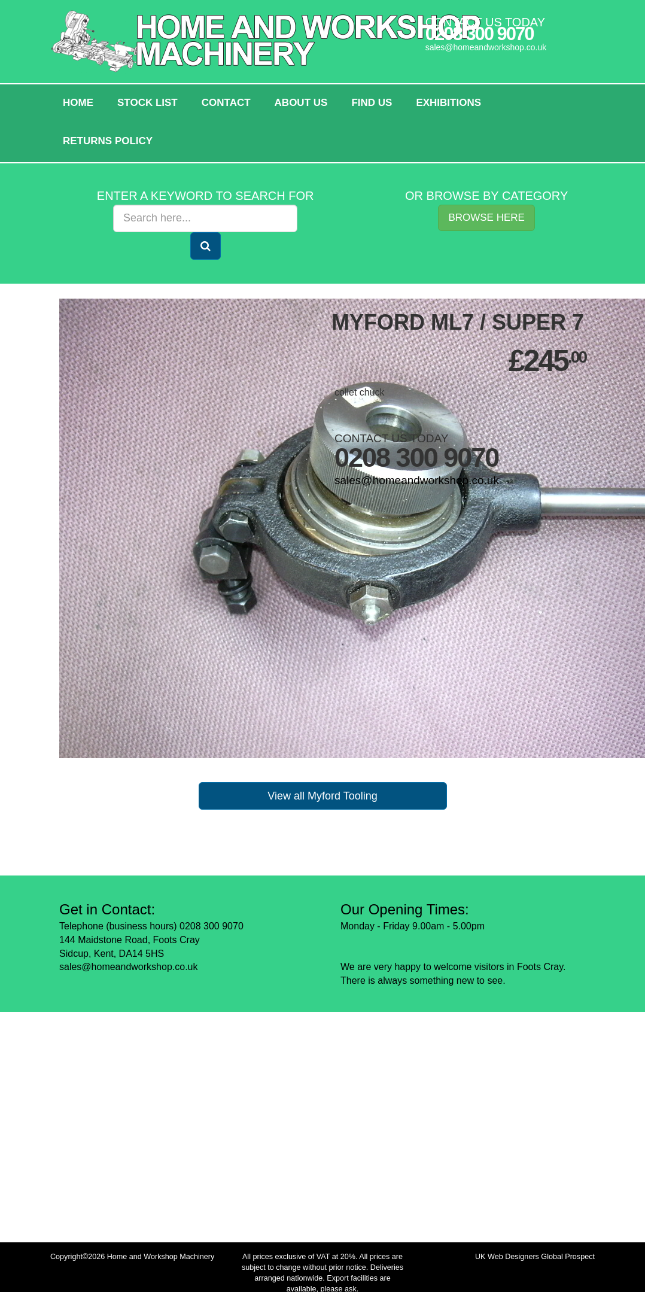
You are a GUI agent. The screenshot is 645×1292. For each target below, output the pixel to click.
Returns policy (108, 141)
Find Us (371, 102)
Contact (226, 102)
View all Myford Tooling (322, 796)
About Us (301, 102)
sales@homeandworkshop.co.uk (486, 47)
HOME (78, 102)
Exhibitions (448, 102)
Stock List (147, 102)
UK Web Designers (507, 1257)
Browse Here (486, 217)
